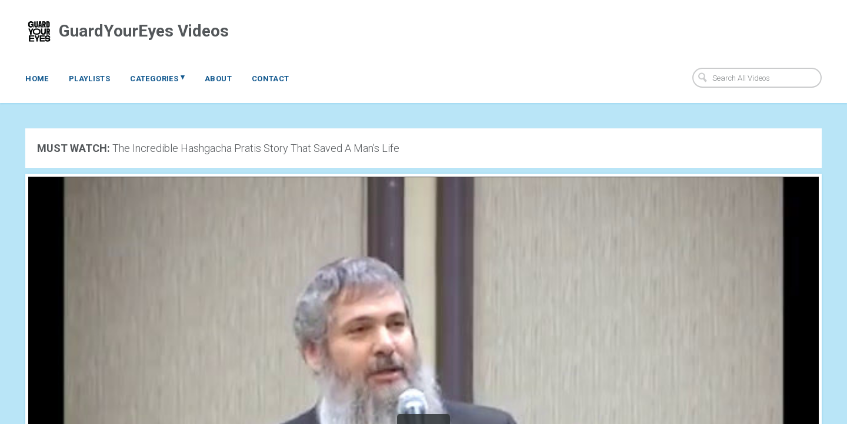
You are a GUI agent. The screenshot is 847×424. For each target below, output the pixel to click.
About (218, 78)
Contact (270, 78)
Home (37, 78)
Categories (157, 77)
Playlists (90, 78)
